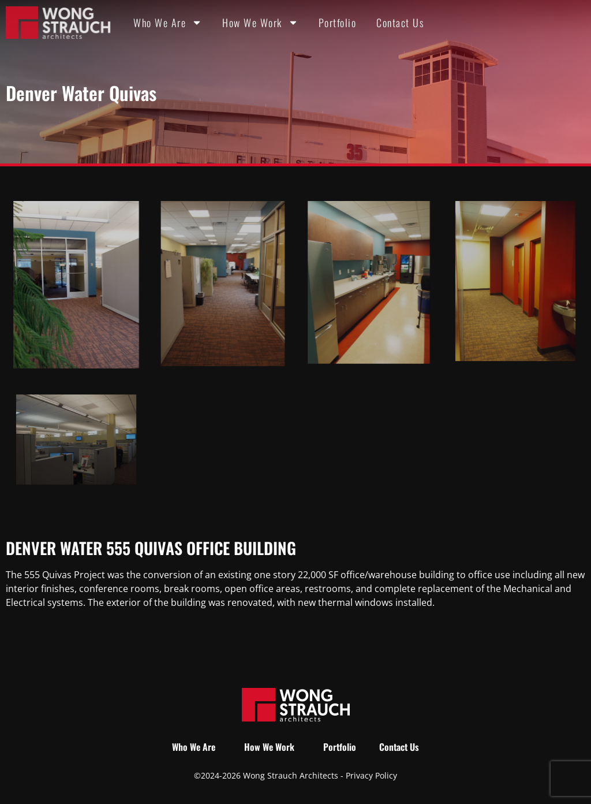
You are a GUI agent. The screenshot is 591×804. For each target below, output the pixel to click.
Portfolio (338, 22)
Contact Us (400, 22)
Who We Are (167, 23)
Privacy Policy (371, 775)
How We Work (260, 23)
